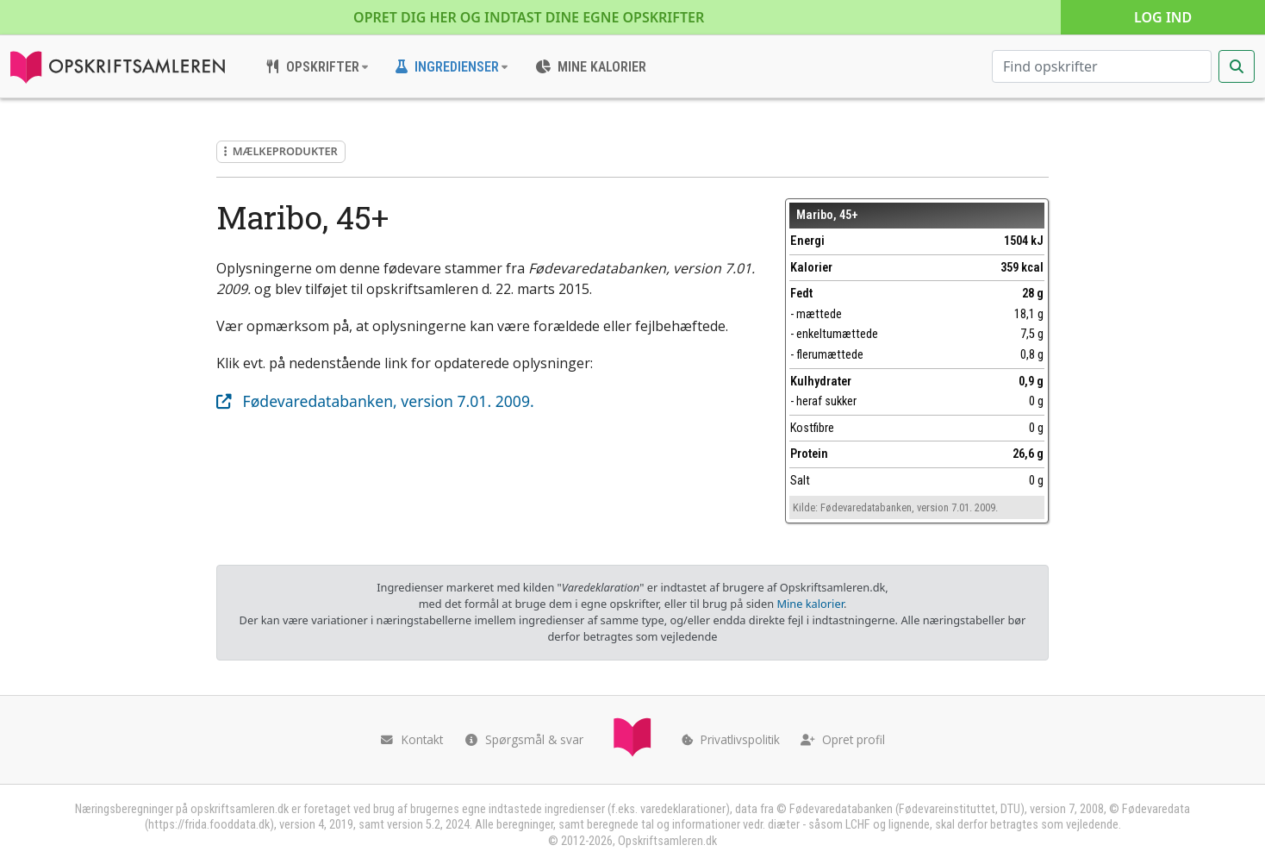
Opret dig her (528, 17)
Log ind (1163, 17)
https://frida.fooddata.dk (209, 824)
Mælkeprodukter (281, 151)
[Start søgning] (1236, 66)
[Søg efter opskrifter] (1102, 66)
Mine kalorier (809, 603)
